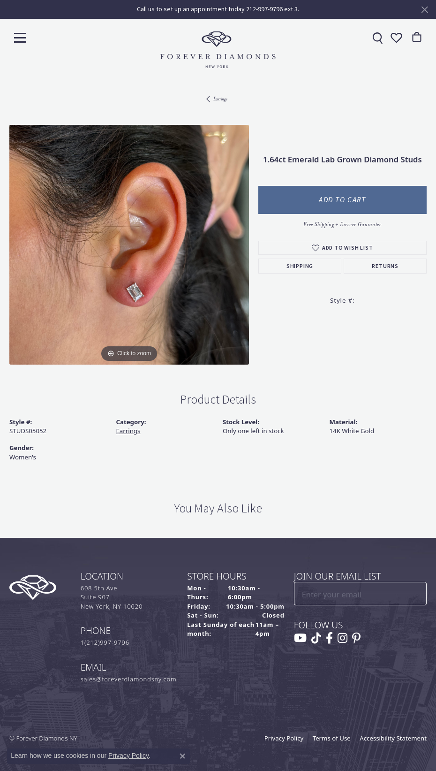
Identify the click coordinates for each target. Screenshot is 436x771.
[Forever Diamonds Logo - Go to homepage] (218, 49)
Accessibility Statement (393, 738)
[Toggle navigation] (20, 37)
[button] (395, 37)
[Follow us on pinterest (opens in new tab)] (356, 638)
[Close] (424, 9)
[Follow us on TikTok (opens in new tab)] (316, 638)
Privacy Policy (284, 738)
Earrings (220, 99)
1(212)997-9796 (105, 642)
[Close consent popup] (182, 756)
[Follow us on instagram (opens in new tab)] (342, 638)
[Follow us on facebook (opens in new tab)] (329, 638)
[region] (129, 245)
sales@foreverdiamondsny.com (129, 679)
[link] (376, 37)
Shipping (299, 266)
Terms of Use (332, 738)
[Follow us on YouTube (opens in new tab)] (300, 638)
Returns (385, 266)
